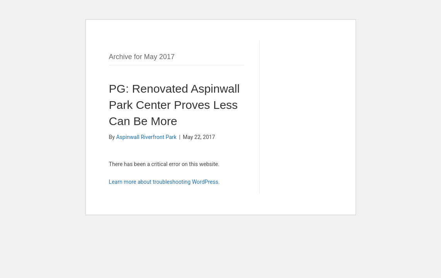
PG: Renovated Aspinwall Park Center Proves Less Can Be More (174, 104)
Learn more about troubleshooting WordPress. (164, 182)
